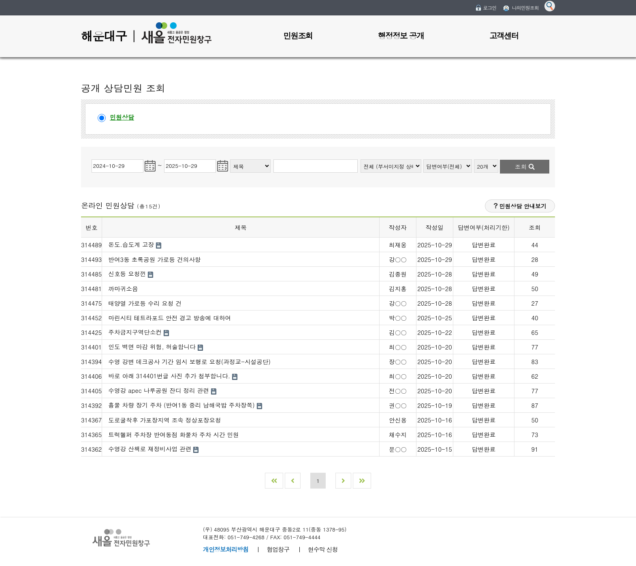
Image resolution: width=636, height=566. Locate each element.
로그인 (489, 7)
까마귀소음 (123, 288)
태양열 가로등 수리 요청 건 (144, 303)
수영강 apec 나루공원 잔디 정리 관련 (159, 390)
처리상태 (423, 158)
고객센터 (504, 35)
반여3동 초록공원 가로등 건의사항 (154, 259)
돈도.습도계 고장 (132, 244)
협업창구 (278, 549)
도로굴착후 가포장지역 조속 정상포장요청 (164, 420)
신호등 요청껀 (128, 273)
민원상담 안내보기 (519, 206)
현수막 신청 (323, 549)
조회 (525, 166)
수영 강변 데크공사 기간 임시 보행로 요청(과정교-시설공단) (189, 361)
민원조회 (297, 35)
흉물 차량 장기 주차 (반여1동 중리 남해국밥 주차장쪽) (182, 405)
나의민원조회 (525, 7)
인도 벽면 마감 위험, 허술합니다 (153, 346)
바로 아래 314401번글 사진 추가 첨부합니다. (170, 375)
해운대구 (103, 35)
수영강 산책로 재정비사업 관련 (150, 448)
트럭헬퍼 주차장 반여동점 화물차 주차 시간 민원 (173, 434)
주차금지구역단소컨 (136, 332)
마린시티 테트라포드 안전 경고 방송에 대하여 (169, 317)
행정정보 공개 (401, 35)
